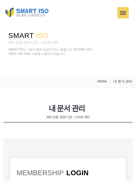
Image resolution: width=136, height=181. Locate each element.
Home (102, 81)
